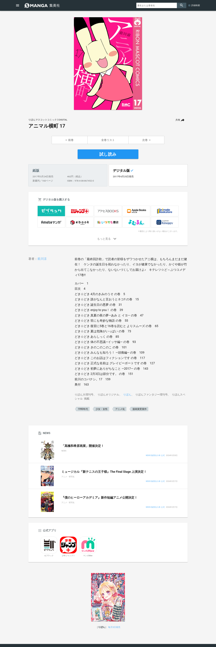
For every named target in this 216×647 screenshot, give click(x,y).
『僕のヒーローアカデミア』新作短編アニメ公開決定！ (99, 497)
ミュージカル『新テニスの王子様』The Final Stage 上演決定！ (104, 471)
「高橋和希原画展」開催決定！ (82, 446)
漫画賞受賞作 (139, 409)
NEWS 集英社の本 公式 (155, 456)
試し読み (108, 154)
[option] (108, 63)
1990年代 (83, 409)
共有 (178, 120)
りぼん (127, 394)
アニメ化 (120, 409)
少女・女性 (101, 409)
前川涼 (42, 258)
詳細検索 (195, 5)
